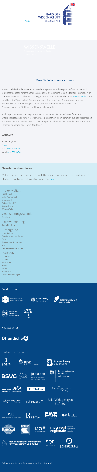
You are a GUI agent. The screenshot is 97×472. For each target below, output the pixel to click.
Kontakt (5, 259)
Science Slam (7, 206)
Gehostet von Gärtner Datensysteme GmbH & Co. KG (27, 463)
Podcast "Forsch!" (9, 203)
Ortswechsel (7, 199)
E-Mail (4, 145)
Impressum (6, 271)
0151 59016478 (14, 152)
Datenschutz (7, 256)
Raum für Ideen (8, 225)
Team (4, 239)
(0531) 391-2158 (13, 149)
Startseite (8, 253)
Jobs (3, 245)
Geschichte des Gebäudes (12, 248)
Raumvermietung (13, 222)
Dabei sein (6, 217)
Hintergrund (10, 230)
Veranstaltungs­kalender (17, 214)
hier (52, 179)
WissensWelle (79, 96)
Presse (4, 265)
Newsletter (6, 262)
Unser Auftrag (7, 233)
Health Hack (7, 193)
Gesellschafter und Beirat (12, 236)
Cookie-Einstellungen (11, 274)
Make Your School (9, 196)
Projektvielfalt (11, 190)
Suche (4, 268)
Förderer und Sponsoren (12, 242)
